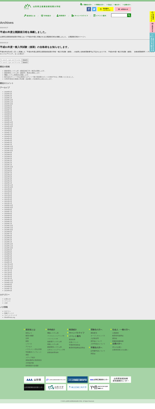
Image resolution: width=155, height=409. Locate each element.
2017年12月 (8, 266)
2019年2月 (8, 241)
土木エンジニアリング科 (56, 351)
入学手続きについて (98, 345)
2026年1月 (8, 99)
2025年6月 (8, 114)
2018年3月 (8, 260)
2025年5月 (8, 116)
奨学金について (96, 343)
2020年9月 (8, 211)
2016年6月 (8, 292)
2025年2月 (8, 120)
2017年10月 (8, 270)
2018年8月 (8, 254)
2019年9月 (8, 233)
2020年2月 (8, 223)
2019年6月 (8, 237)
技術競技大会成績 (32, 367)
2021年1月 (8, 205)
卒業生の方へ (99, 6)
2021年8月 (8, 193)
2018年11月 (8, 247)
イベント (7, 302)
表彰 (27, 356)
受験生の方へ (87, 6)
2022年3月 (8, 180)
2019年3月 (8, 239)
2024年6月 (8, 136)
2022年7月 (8, 174)
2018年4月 (8, 258)
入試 (5, 304)
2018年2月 (8, 262)
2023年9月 (8, 154)
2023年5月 (8, 160)
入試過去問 (95, 340)
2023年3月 (8, 162)
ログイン (7, 313)
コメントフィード (10, 317)
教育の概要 (30, 337)
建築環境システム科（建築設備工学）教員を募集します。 (25, 72)
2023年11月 (8, 150)
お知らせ (7, 300)
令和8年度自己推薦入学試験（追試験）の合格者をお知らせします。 (28, 80)
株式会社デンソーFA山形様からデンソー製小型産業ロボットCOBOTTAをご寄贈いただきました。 (39, 78)
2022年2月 (8, 183)
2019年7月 (8, 235)
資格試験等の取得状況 (34, 362)
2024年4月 (8, 140)
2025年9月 (8, 107)
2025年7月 (8, 112)
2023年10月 (8, 152)
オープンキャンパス (98, 337)
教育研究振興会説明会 (77, 349)
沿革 (27, 340)
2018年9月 (8, 251)
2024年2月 (8, 144)
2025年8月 (8, 109)
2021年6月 (8, 197)
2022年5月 (8, 178)
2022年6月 (8, 176)
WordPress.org (9, 319)
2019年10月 (8, 231)
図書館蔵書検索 (118, 343)
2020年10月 (8, 209)
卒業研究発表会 (74, 346)
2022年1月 (8, 185)
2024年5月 (8, 138)
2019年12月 (8, 227)
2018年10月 (8, 249)
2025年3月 (8, 118)
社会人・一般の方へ (113, 6)
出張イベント (74, 344)
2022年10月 (8, 168)
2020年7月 (8, 213)
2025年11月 (8, 103)
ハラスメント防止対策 (34, 351)
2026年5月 (8, 93)
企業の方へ (127, 6)
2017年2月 (8, 278)
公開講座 (115, 334)
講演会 (114, 340)
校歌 (27, 343)
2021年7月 (8, 195)
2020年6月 (8, 215)
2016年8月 (8, 288)
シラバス (29, 345)
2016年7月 (8, 290)
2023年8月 (8, 156)
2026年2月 (8, 97)
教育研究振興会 (118, 337)
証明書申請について (98, 352)
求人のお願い (117, 349)
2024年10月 (8, 128)
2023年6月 (8, 158)
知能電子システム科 (54, 343)
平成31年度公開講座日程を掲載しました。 (24, 33)
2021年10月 (8, 189)
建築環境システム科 (54, 349)
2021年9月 (8, 191)
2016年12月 (8, 282)
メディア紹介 (30, 359)
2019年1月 (8, 243)
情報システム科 (53, 346)
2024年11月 (8, 126)
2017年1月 (8, 280)
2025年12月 (8, 101)
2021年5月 (8, 199)
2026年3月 (8, 95)
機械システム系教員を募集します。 (17, 76)
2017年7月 (8, 272)
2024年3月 (8, 142)
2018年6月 (8, 256)
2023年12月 (8, 148)
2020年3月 (8, 221)
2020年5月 (8, 217)
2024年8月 (8, 132)
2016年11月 (8, 284)
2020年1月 (8, 225)
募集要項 (94, 334)
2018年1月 (8, 264)
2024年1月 (8, 146)
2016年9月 (8, 286)
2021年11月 (8, 187)
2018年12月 (8, 245)
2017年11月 (8, 268)
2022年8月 (8, 172)
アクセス (29, 348)
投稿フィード (9, 315)
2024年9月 (8, 130)
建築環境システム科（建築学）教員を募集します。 (22, 74)
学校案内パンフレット (34, 354)
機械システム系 (53, 334)
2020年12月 (8, 207)
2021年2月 (8, 203)
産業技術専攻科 (53, 354)
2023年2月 (8, 164)
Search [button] (25, 61)
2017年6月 (8, 274)
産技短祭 (72, 341)
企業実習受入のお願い (120, 351)
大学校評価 (30, 364)
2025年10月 (8, 105)
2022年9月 (8, 170)
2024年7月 (8, 134)
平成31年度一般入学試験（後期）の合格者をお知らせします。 (35, 48)
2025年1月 (8, 122)
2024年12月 (8, 124)
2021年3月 (8, 201)
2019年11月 (8, 229)
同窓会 (93, 355)
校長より (29, 334)
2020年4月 (8, 219)
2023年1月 (8, 166)
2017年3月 (8, 276)
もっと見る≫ (19, 55)
